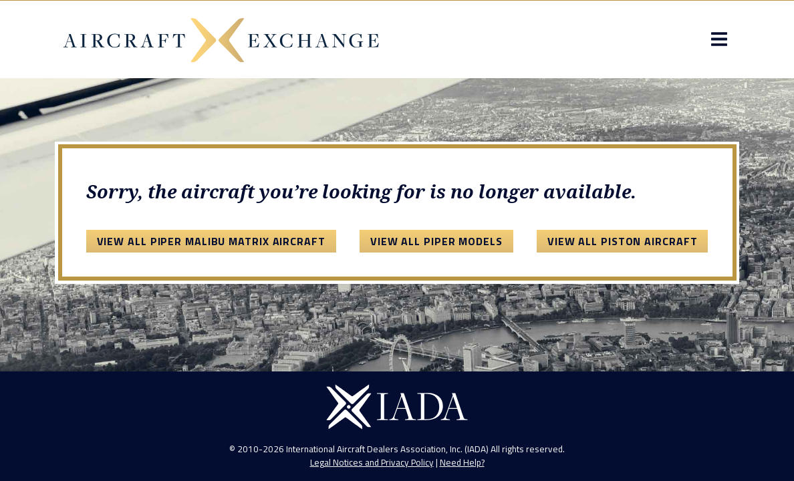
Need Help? (462, 462)
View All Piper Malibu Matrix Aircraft (211, 241)
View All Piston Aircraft (622, 241)
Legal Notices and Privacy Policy (372, 462)
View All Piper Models (436, 241)
